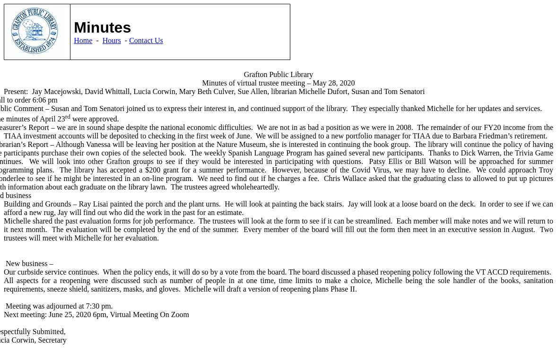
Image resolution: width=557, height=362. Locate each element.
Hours (112, 40)
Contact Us (146, 40)
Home (83, 40)
